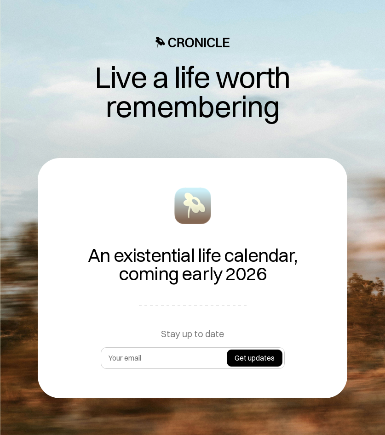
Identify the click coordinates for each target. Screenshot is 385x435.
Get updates (255, 357)
